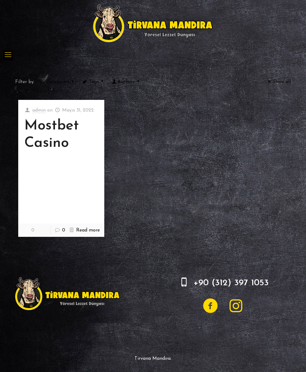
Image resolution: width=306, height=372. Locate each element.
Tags (93, 82)
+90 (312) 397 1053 (231, 283)
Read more (88, 230)
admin (39, 110)
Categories (57, 82)
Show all (278, 82)
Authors (126, 82)
